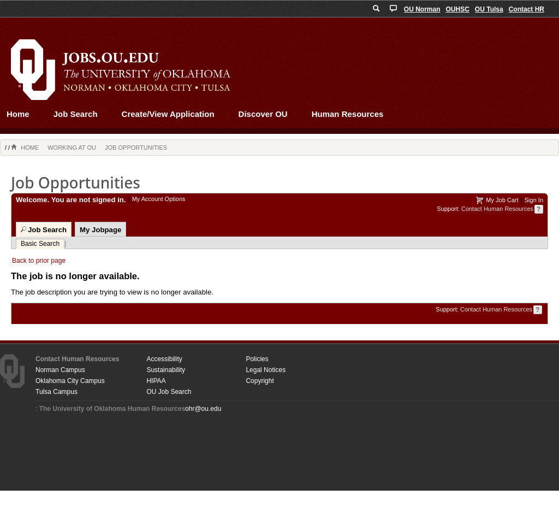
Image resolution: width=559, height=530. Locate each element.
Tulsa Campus (56, 392)
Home (18, 114)
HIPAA (155, 381)
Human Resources (348, 114)
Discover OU (263, 114)
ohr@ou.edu (203, 409)
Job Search (75, 114)
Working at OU (71, 147)
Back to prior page (39, 260)
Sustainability (165, 370)
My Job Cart (502, 200)
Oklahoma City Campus (70, 381)
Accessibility (164, 359)
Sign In (534, 200)
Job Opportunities (136, 147)
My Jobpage (100, 230)
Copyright (259, 381)
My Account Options (159, 199)
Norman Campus (60, 370)
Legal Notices (266, 370)
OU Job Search (168, 392)
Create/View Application (168, 114)
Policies (257, 359)
